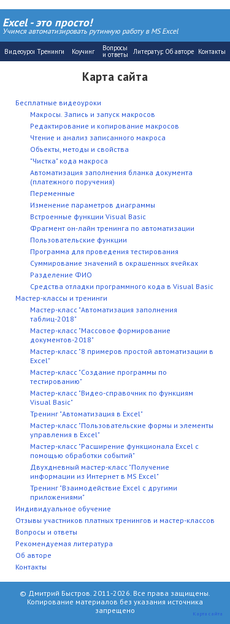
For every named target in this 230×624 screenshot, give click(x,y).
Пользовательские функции (78, 239)
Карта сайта (208, 613)
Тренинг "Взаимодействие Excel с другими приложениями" (103, 492)
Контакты (31, 566)
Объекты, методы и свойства (79, 149)
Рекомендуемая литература (64, 543)
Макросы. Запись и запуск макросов (92, 114)
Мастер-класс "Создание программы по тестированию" (98, 376)
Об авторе (33, 555)
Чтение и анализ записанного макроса (98, 137)
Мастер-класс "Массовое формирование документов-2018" (100, 335)
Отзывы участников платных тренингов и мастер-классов (115, 520)
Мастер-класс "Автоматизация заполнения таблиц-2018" (103, 314)
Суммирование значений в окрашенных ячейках (114, 263)
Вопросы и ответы (46, 531)
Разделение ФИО (61, 274)
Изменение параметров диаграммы (92, 204)
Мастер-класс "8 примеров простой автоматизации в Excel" (121, 356)
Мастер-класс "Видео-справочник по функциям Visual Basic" (111, 397)
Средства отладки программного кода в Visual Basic (121, 286)
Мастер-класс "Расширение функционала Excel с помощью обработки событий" (114, 451)
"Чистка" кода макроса (69, 160)
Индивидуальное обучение (63, 508)
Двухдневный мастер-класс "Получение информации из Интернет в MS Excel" (99, 471)
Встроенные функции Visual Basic (88, 216)
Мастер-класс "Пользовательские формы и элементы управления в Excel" (121, 430)
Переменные (52, 193)
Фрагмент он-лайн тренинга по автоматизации (112, 228)
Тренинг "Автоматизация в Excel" (86, 413)
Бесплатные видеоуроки (58, 102)
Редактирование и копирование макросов (104, 125)
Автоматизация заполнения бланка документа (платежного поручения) (111, 177)
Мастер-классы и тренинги (61, 298)
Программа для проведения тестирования (104, 251)
